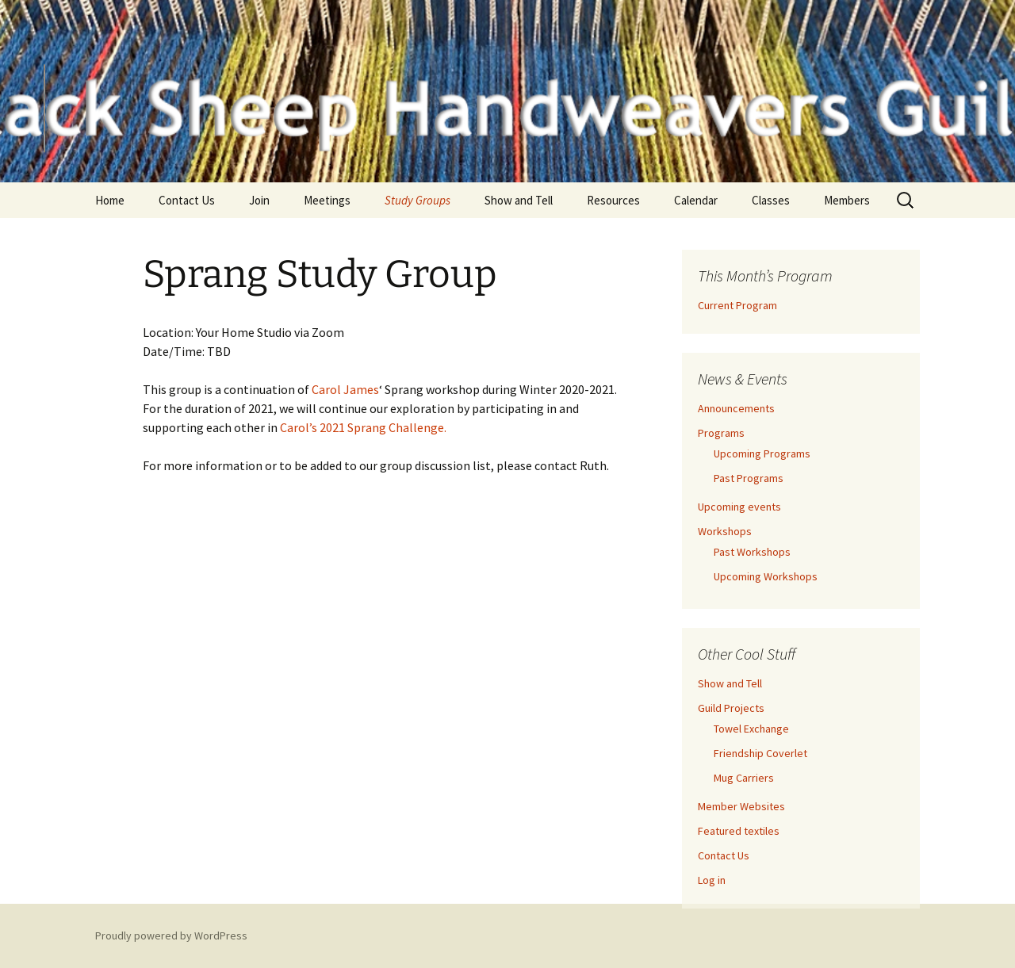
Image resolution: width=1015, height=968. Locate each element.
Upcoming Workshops (766, 576)
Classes (771, 200)
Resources (613, 200)
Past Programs (748, 478)
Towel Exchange (751, 728)
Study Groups (417, 200)
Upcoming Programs (762, 453)
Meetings (327, 200)
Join (259, 200)
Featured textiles (738, 831)
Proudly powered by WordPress (171, 935)
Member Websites (741, 806)
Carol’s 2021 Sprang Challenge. (363, 427)
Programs (721, 433)
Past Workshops (752, 552)
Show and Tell (519, 200)
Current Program (737, 305)
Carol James (345, 389)
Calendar (696, 200)
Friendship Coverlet (760, 753)
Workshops (725, 531)
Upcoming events (739, 506)
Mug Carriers (744, 778)
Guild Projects (731, 708)
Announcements (736, 408)
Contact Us (187, 200)
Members (847, 200)
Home (109, 200)
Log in (712, 880)
